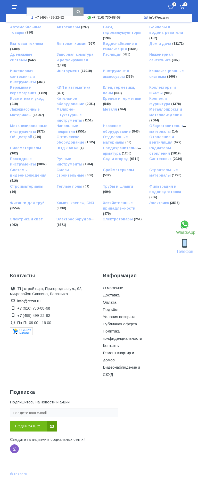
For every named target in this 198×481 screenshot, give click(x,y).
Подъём (110, 309)
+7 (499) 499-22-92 (46, 17)
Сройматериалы (118, 170)
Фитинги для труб (27, 203)
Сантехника (160, 159)
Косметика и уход (27, 98)
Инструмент (68, 71)
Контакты (111, 345)
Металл (110, 109)
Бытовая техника (26, 44)
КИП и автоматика (73, 88)
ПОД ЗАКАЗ (67, 148)
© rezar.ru (18, 474)
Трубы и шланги (118, 186)
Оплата (109, 302)
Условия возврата (119, 316)
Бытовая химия (71, 44)
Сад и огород (116, 159)
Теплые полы (69, 186)
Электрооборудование (78, 219)
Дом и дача (160, 44)
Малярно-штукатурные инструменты (69, 115)
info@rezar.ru (156, 17)
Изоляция (112, 55)
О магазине (113, 288)
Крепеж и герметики (122, 98)
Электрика (159, 203)
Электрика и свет (26, 219)
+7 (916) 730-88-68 (103, 17)
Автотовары (68, 27)
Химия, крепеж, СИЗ (75, 203)
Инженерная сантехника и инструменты (23, 76)
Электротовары (118, 219)
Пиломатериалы (25, 148)
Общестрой (21, 137)
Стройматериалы (26, 186)
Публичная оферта (120, 324)
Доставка (111, 295)
